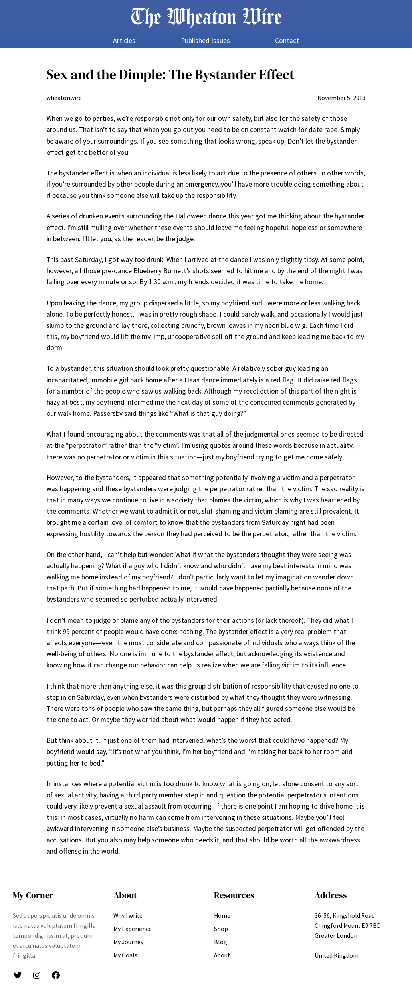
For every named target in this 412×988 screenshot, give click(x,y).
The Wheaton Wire (206, 16)
